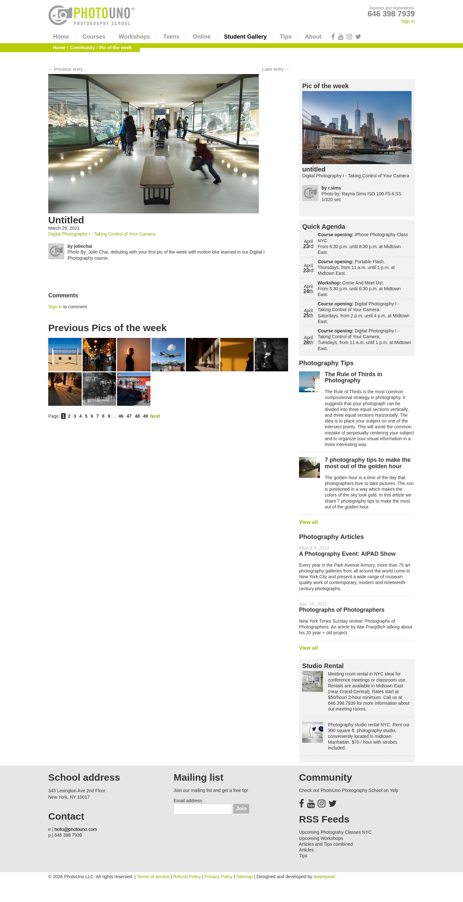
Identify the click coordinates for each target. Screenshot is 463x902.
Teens (171, 36)
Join (241, 808)
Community (82, 47)
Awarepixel (324, 876)
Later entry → (275, 69)
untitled (313, 169)
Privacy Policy (218, 876)
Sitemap (244, 876)
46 (120, 416)
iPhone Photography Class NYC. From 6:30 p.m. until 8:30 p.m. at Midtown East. (363, 243)
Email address (188, 800)
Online (202, 36)
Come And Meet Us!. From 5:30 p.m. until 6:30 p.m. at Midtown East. (359, 288)
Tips (286, 36)
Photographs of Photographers (342, 610)
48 (137, 416)
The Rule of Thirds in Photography (353, 377)
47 (129, 416)
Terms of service (153, 876)
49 (145, 416)
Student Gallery (245, 36)
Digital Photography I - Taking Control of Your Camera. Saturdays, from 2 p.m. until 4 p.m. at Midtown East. (364, 312)
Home (61, 36)
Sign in (408, 21)
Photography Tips (326, 363)
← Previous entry (65, 69)
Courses (93, 36)
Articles (306, 849)
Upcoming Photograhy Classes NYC (335, 832)
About (313, 36)
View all (308, 522)
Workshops (134, 36)
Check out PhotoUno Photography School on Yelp (348, 790)
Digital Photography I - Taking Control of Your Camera (101, 234)
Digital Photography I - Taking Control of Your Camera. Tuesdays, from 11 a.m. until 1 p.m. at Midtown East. (364, 339)
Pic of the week (325, 85)
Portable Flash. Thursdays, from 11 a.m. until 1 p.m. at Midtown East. (356, 267)
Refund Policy (187, 876)
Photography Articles (331, 536)
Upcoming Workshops (321, 838)
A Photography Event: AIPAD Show (347, 554)
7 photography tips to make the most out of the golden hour (368, 463)
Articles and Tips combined (326, 844)
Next (155, 416)
